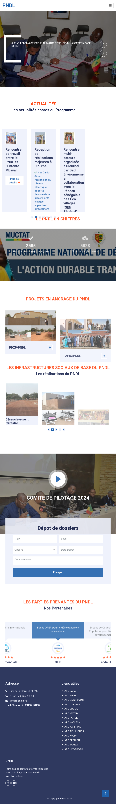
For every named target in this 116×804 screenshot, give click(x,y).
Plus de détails (14, 234)
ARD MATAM (71, 713)
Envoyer (58, 612)
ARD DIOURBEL (72, 704)
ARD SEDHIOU (72, 740)
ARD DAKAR (70, 690)
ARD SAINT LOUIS (74, 699)
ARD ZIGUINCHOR (74, 731)
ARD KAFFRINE (72, 726)
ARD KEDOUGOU (73, 749)
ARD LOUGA (71, 708)
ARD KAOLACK (72, 722)
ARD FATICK (71, 717)
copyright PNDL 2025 (61, 798)
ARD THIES (70, 695)
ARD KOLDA (70, 735)
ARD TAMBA (71, 744)
